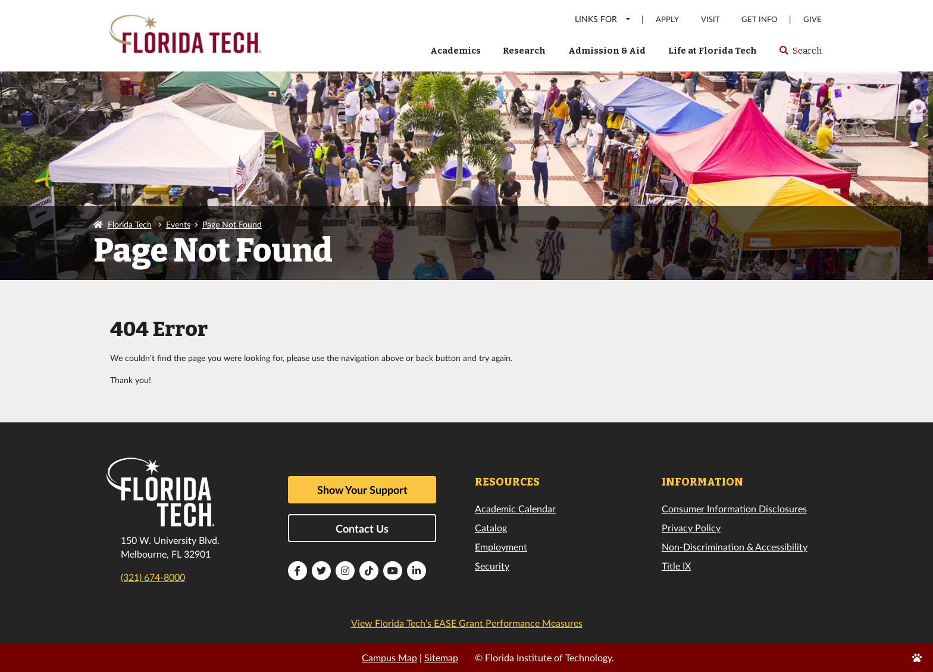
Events (178, 224)
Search (800, 54)
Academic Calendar (515, 508)
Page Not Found (232, 224)
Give (812, 19)
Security (492, 565)
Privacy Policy (691, 527)
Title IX (676, 565)
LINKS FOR (603, 19)
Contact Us (362, 528)
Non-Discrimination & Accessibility (734, 546)
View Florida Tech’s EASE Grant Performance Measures (467, 623)
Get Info (759, 19)
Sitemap (441, 657)
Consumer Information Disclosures (734, 508)
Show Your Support (362, 489)
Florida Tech (130, 224)
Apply (667, 19)
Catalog (491, 527)
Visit (710, 19)
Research (524, 50)
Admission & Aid (607, 50)
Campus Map (389, 657)
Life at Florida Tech (712, 50)
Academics (455, 50)
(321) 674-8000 (153, 577)
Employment (501, 546)
